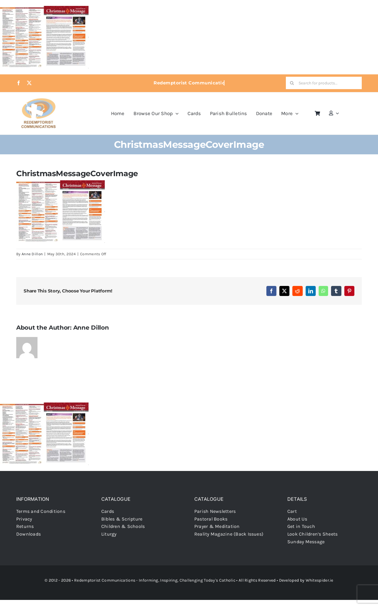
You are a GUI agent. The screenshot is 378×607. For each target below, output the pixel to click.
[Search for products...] (324, 83)
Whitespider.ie (319, 580)
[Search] (292, 83)
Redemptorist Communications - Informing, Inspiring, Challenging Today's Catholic (154, 580)
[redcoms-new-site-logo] (38, 101)
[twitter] (29, 83)
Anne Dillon (32, 254)
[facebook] (18, 83)
